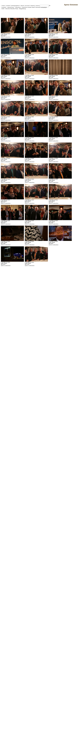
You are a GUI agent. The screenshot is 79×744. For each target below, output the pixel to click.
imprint (33, 5)
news (3, 5)
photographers (15, 5)
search (37, 5)
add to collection (5, 37)
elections (18, 7)
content (7, 5)
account (27, 5)
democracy (11, 7)
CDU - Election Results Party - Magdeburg (14, 8)
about (22, 5)
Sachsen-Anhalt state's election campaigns (34, 7)
